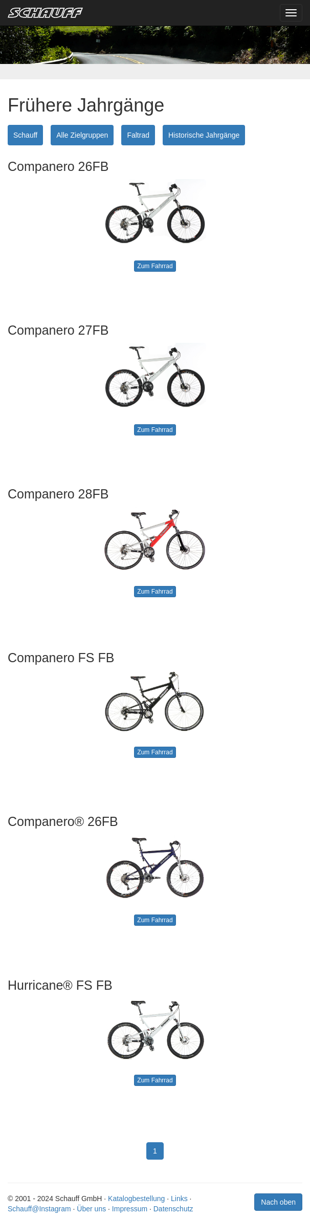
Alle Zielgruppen (82, 135)
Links (179, 1198)
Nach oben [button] (278, 1202)
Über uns (91, 1209)
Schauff (25, 135)
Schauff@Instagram (39, 1209)
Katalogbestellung (136, 1198)
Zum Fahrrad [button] (154, 266)
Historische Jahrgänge (203, 135)
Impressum (129, 1209)
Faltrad (138, 135)
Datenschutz (173, 1209)
